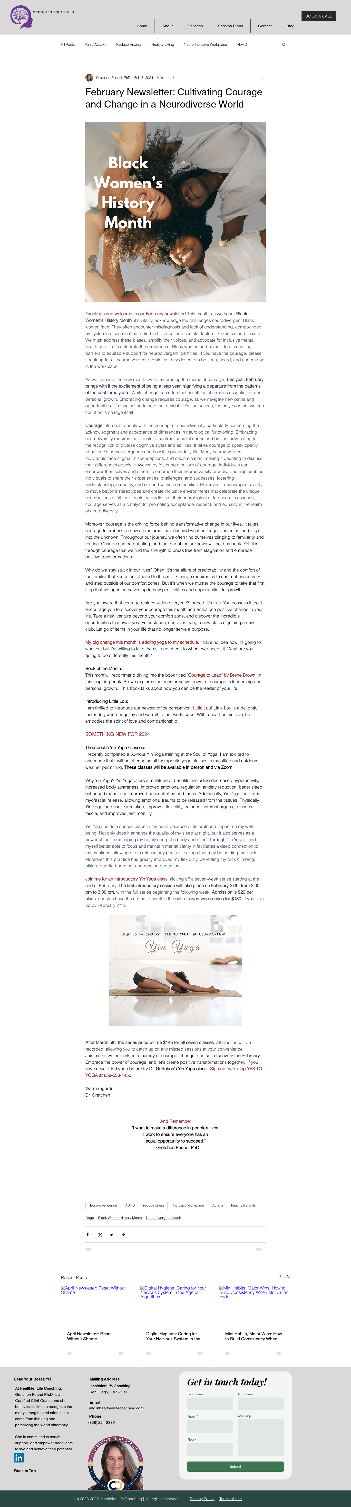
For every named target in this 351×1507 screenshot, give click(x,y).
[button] (284, 44)
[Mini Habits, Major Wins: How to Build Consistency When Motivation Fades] (254, 1305)
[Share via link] (123, 1234)
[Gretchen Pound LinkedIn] (19, 1457)
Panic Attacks (96, 44)
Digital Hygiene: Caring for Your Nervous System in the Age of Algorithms (173, 1336)
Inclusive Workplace (188, 1205)
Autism (217, 1205)
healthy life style (243, 1205)
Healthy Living (162, 44)
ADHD (242, 44)
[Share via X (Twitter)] (99, 1234)
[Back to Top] (27, 1471)
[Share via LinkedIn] (111, 1234)
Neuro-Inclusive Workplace (205, 44)
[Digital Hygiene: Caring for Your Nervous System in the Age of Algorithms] (175, 1305)
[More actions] (263, 78)
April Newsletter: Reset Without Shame (89, 1336)
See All (284, 1276)
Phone (191, 1440)
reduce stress (154, 1205)
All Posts (68, 44)
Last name (245, 1394)
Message (245, 1416)
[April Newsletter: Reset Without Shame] (96, 1305)
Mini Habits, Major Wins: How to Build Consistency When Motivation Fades (253, 1336)
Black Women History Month (120, 1218)
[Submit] (235, 1467)
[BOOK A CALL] (319, 16)
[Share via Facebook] (87, 1234)
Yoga (90, 1218)
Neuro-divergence (102, 1205)
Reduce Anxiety (129, 44)
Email (191, 1416)
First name (195, 1394)
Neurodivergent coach (163, 1218)
